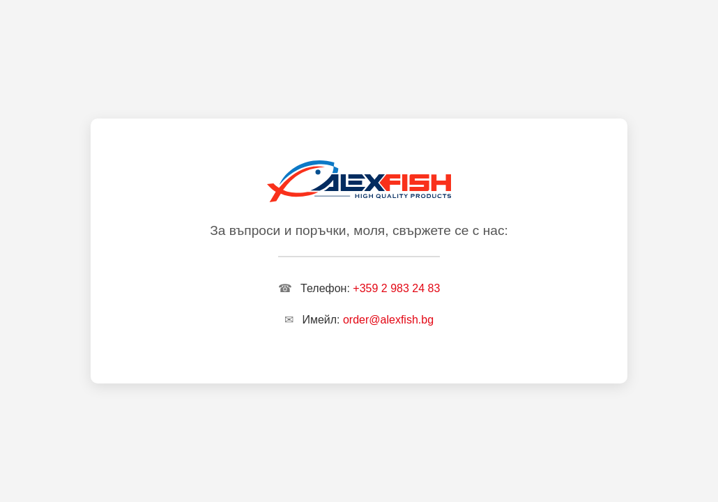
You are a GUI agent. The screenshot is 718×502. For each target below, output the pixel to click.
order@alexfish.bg (388, 320)
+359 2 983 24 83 (396, 288)
